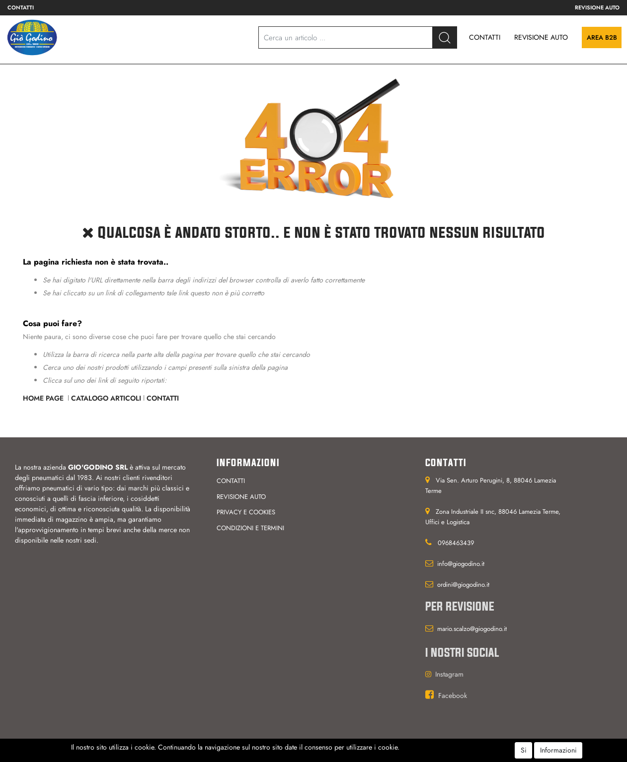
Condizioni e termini (250, 528)
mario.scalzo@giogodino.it (472, 628)
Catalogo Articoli (106, 398)
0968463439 (456, 543)
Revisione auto (597, 7)
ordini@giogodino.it (463, 584)
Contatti (20, 7)
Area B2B (602, 37)
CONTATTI (484, 37)
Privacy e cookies (246, 512)
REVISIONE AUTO (541, 37)
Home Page (44, 398)
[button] (444, 37)
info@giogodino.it (460, 563)
